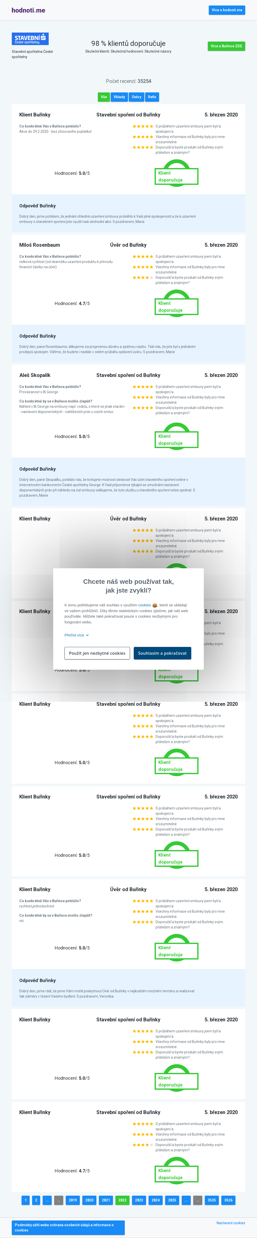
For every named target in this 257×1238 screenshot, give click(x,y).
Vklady (119, 97)
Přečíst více (76, 635)
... (47, 1200)
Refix (152, 97)
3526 (228, 1200)
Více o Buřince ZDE (226, 46)
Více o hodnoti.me (227, 10)
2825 (172, 1200)
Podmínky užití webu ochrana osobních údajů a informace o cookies (64, 1227)
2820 (89, 1200)
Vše (104, 97)
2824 (156, 1200)
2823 (139, 1200)
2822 (122, 1200)
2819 (73, 1200)
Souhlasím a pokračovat (162, 653)
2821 (106, 1200)
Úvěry (136, 97)
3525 (212, 1200)
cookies (147, 605)
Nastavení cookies (231, 1223)
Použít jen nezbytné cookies (97, 653)
